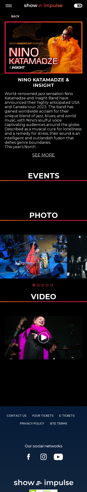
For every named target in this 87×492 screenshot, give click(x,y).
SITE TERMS (58, 423)
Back (15, 16)
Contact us (16, 415)
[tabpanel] (43, 337)
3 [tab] (42, 285)
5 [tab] (51, 285)
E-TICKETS (66, 415)
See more (43, 155)
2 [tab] (38, 285)
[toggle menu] (9, 5)
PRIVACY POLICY (32, 423)
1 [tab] (33, 285)
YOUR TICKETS (42, 415)
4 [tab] (47, 285)
